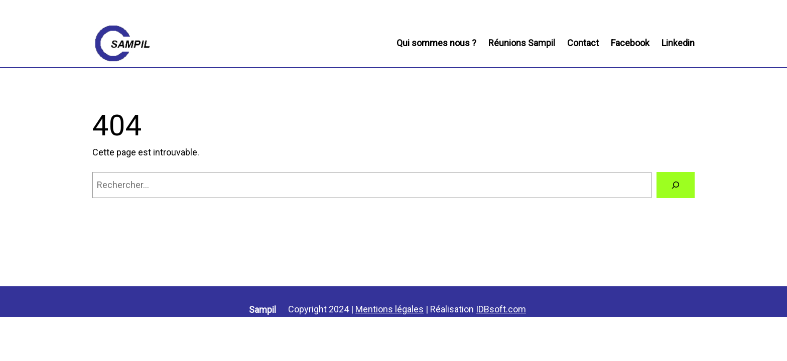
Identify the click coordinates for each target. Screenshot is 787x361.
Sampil (262, 309)
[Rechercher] (676, 185)
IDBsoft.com (501, 309)
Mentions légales (389, 309)
